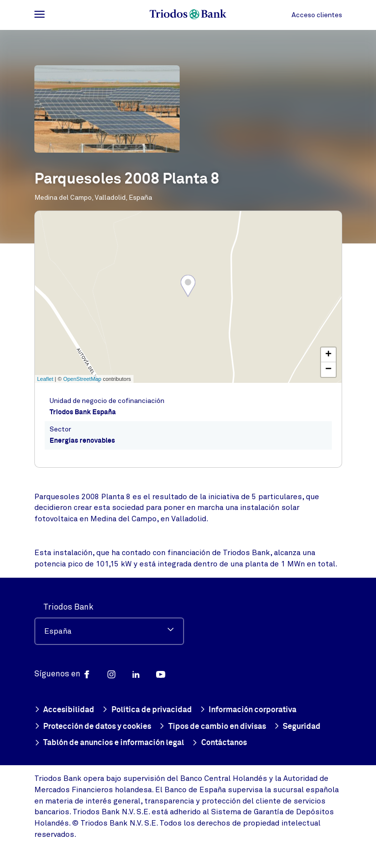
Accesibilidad (64, 710)
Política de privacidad (147, 710)
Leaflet (45, 379)
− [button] (328, 369)
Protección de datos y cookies (93, 727)
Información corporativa (248, 710)
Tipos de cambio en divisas (212, 727)
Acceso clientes (317, 15)
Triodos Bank (68, 607)
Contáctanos (219, 743)
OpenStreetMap (82, 379)
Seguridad (297, 727)
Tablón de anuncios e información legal (109, 743)
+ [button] (328, 355)
